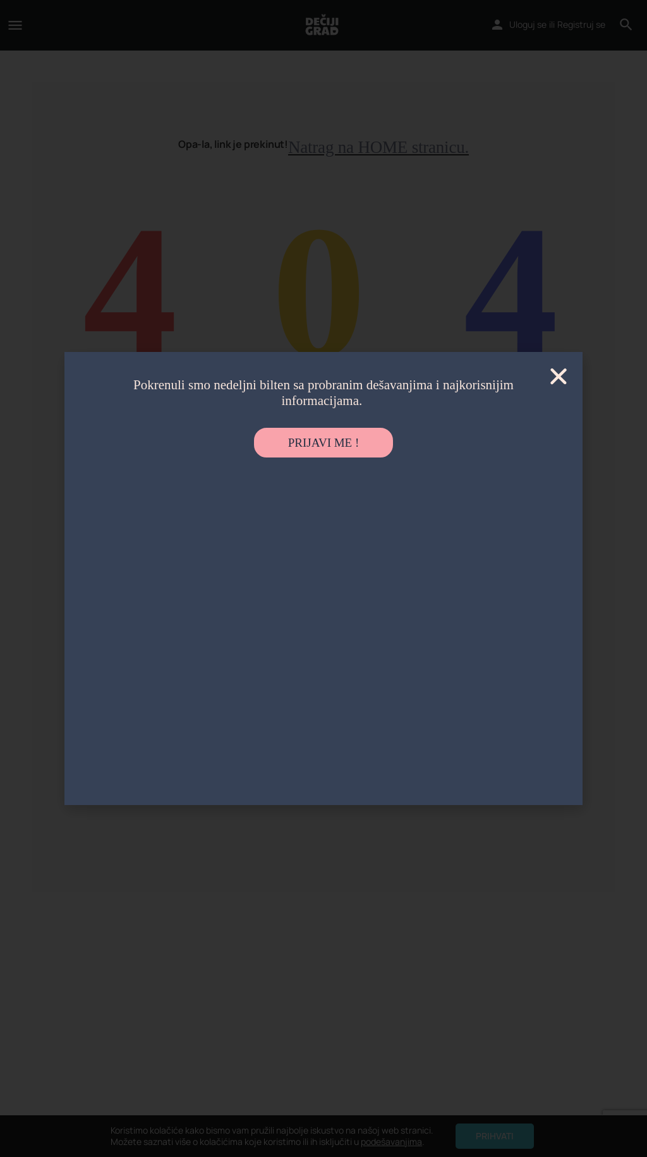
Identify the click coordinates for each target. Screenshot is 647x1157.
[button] (558, 376)
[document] (323, 578)
